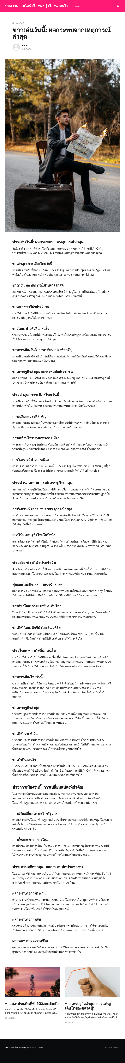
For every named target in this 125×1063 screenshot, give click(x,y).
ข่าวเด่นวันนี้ (18, 23)
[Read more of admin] (16, 47)
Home (77, 6)
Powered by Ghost (112, 1048)
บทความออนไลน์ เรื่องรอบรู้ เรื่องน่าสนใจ (36, 5)
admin (24, 45)
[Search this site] (118, 6)
